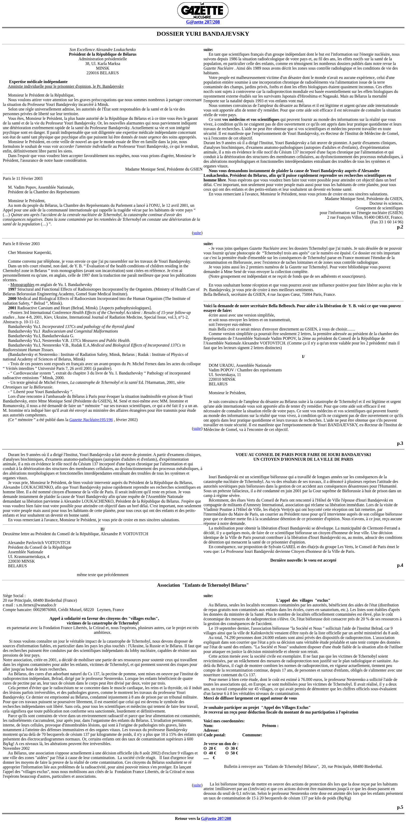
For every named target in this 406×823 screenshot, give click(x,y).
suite (197, 233)
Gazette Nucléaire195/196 (91, 419)
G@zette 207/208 (203, 22)
